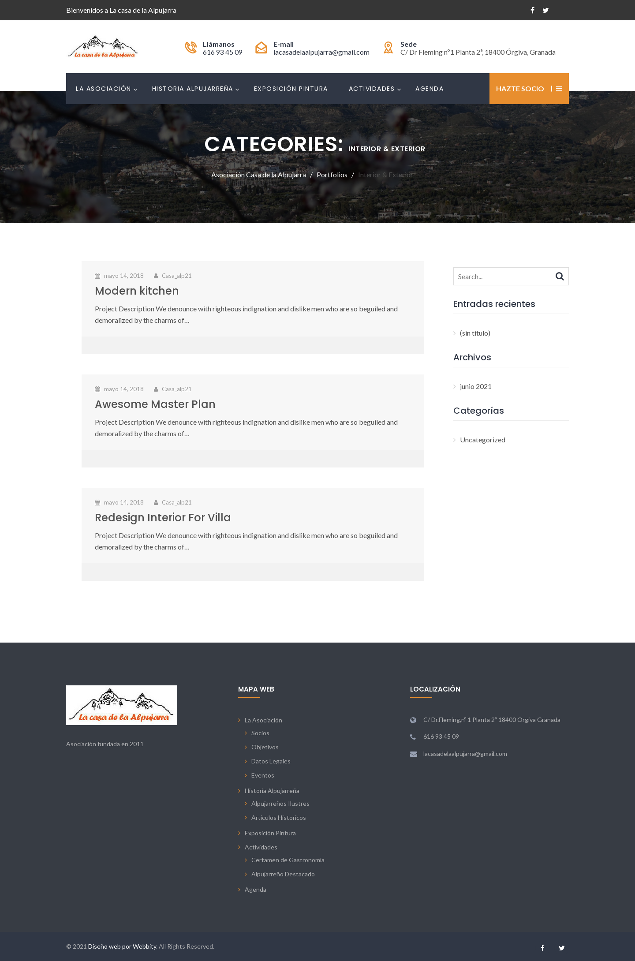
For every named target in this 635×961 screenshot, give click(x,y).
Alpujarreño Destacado (283, 874)
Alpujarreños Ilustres (280, 803)
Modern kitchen (137, 291)
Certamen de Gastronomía (288, 860)
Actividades (372, 88)
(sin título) (475, 333)
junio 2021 (476, 386)
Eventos (262, 775)
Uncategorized (482, 439)
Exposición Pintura (291, 88)
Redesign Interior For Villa (163, 517)
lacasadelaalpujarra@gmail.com (321, 52)
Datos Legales (271, 761)
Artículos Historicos (278, 817)
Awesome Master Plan (155, 404)
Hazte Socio (520, 88)
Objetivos (265, 747)
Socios (260, 733)
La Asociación (103, 88)
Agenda (429, 88)
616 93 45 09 (223, 52)
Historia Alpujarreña (192, 88)
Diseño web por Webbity (122, 946)
